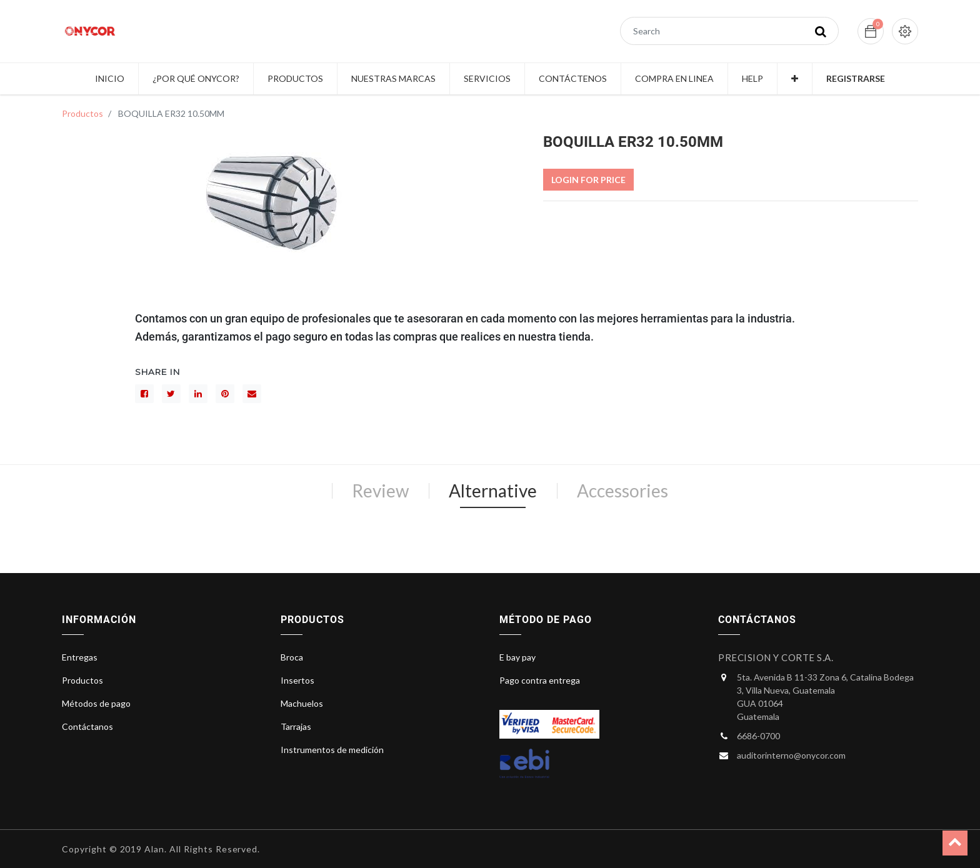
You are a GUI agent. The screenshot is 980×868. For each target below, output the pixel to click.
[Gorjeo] (171, 393)
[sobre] (251, 393)
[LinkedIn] (198, 393)
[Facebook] (144, 393)
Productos (82, 113)
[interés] (225, 393)
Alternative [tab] (493, 490)
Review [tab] (380, 490)
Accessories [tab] (622, 490)
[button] (795, 78)
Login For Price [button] (588, 179)
